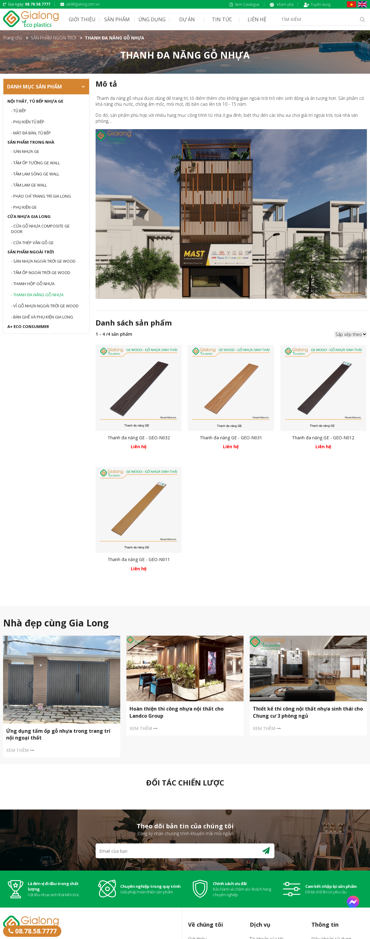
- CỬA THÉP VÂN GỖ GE (32, 242)
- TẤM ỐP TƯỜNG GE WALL (35, 163)
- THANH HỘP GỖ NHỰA (33, 283)
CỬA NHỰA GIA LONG (29, 216)
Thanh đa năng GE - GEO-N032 (139, 438)
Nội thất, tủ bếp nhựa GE (35, 101)
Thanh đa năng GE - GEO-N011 (139, 559)
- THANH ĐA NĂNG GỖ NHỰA (37, 294)
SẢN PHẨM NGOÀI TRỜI (30, 252)
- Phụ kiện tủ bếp (27, 122)
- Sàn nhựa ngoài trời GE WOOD (43, 261)
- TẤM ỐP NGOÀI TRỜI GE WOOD (40, 272)
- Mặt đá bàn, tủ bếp (31, 133)
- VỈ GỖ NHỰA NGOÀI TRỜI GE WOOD (45, 306)
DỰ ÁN (187, 19)
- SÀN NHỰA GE (25, 151)
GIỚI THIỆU (82, 19)
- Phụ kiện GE (24, 207)
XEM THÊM (20, 750)
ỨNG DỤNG (152, 19)
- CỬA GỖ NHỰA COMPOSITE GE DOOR (40, 228)
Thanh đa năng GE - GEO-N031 (231, 438)
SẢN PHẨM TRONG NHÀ (30, 142)
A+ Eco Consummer (28, 326)
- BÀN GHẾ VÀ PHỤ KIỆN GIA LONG (42, 317)
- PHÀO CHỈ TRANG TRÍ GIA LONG (41, 196)
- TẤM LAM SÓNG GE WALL (35, 174)
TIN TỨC (222, 19)
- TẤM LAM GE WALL (29, 185)
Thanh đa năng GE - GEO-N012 (323, 438)
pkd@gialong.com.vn (80, 4)
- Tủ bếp (18, 110)
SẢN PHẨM (117, 19)
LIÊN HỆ (257, 19)
